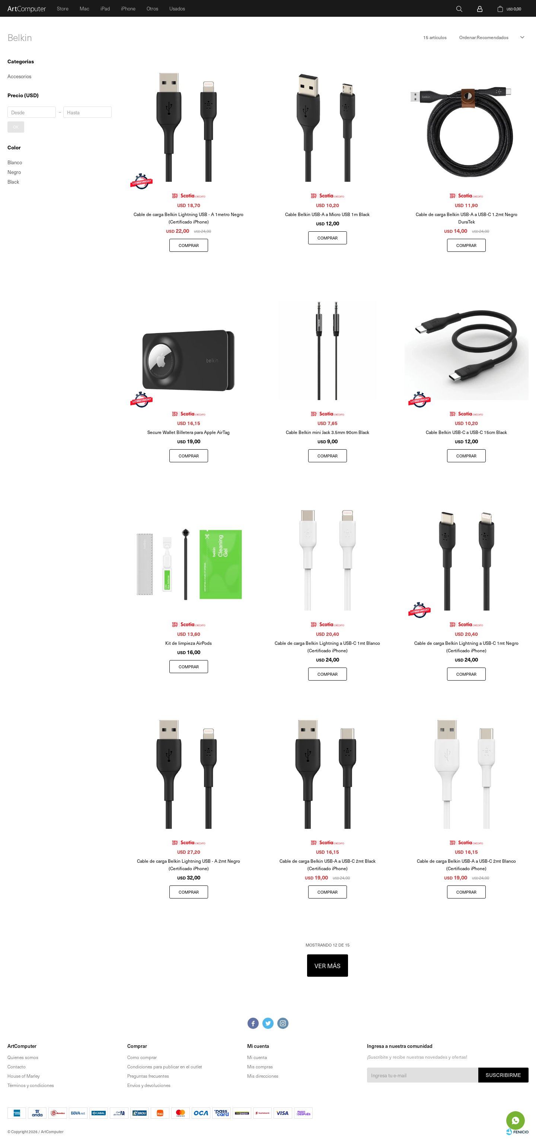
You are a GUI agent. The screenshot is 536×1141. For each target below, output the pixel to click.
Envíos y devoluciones (148, 1085)
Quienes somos (22, 1057)
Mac (84, 8)
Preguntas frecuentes (148, 1075)
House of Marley (23, 1075)
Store (62, 8)
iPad (105, 8)
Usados (177, 8)
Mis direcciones (262, 1075)
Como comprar (142, 1057)
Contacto (16, 1066)
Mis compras (260, 1066)
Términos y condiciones (30, 1085)
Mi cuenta (257, 1057)
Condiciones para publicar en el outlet (164, 1066)
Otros (152, 8)
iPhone (128, 8)
